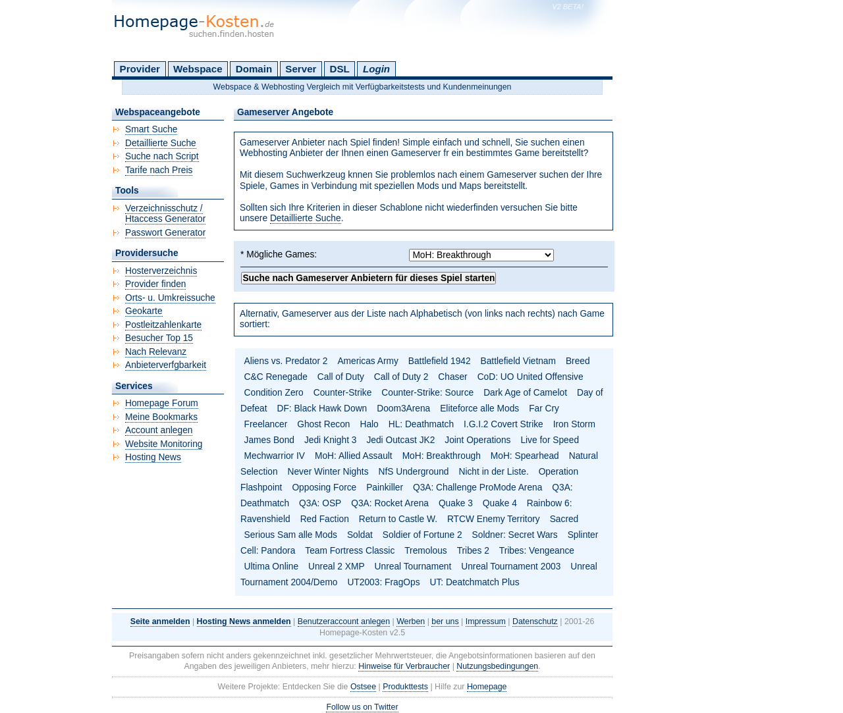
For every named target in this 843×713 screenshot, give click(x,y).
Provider (140, 68)
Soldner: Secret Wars (515, 535)
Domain (254, 68)
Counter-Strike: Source (427, 393)
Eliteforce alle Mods (479, 408)
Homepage (487, 686)
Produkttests (405, 686)
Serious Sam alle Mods (290, 535)
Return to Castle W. (398, 519)
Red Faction (324, 519)
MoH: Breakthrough (441, 456)
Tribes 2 (473, 551)
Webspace (198, 68)
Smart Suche (151, 129)
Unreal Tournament (413, 566)
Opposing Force (324, 487)
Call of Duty (340, 377)
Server (300, 68)
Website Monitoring (163, 444)
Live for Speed (549, 440)
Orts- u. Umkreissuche (170, 298)
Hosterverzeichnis (161, 271)
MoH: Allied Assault (354, 456)
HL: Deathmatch (421, 424)
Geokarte (144, 311)
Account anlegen (158, 430)
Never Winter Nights (328, 472)
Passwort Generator (165, 233)
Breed (578, 361)
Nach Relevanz (155, 352)
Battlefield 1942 (439, 361)
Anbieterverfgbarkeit (165, 365)
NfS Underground (414, 472)
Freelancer (266, 424)
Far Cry (544, 408)
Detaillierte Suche (305, 218)
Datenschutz (535, 621)
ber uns (444, 621)
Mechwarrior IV (274, 456)
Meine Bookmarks (161, 417)
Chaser (452, 377)
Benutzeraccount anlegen (344, 621)
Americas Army (367, 361)
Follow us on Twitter (362, 707)
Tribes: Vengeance (536, 551)
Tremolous (425, 551)
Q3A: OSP (320, 503)
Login (376, 68)
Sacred (564, 519)
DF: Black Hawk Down (322, 408)
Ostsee (363, 686)
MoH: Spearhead (525, 456)
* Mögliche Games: (278, 254)
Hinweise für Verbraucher (404, 666)
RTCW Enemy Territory (493, 519)
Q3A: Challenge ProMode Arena (477, 487)
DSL (340, 68)
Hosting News (153, 457)
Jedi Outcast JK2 (400, 440)
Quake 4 (500, 503)
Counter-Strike (342, 393)
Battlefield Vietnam (518, 361)
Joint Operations (477, 440)
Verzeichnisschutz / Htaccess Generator (165, 213)
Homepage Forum (161, 403)
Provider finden (155, 284)
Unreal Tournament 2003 (510, 566)
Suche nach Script (162, 156)
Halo (369, 424)
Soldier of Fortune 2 (422, 535)
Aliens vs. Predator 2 (286, 361)
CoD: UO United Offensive (530, 377)
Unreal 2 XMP (336, 566)
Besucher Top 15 (159, 338)
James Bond (269, 440)
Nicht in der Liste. (493, 472)
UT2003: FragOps (383, 582)
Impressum (486, 621)
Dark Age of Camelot (525, 393)
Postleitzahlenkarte (163, 325)
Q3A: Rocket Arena (390, 503)
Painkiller (384, 487)
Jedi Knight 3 (330, 440)
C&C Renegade (276, 377)
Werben (410, 621)
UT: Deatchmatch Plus (475, 582)
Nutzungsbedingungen (497, 666)
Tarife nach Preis (158, 170)
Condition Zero (274, 393)
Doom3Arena (403, 408)
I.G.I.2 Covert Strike (503, 424)
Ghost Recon (323, 424)
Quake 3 (456, 503)
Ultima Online (271, 566)
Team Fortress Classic (349, 551)
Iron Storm (574, 424)
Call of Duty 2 (401, 377)
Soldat (360, 535)
